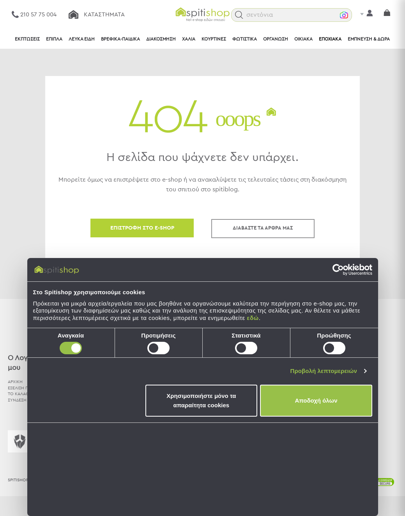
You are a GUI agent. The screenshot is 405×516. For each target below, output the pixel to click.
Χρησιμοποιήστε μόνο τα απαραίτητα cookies (201, 400)
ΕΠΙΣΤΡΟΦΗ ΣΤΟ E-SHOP (142, 228)
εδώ (252, 318)
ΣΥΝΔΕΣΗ (17, 400)
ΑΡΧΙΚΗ (15, 382)
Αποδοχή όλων (316, 400)
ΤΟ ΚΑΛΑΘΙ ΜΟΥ (24, 394)
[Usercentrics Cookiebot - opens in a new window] (338, 270)
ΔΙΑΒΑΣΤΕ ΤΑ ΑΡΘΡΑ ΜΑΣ (263, 228)
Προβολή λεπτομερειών (323, 371)
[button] (239, 15)
